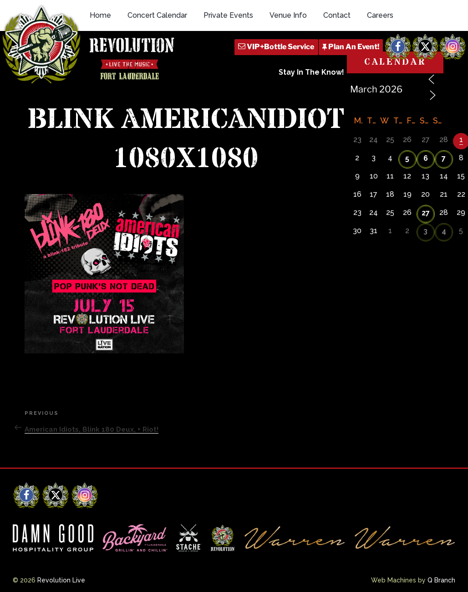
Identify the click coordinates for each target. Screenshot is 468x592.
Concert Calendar (157, 15)
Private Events (228, 15)
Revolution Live (61, 580)
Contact (337, 15)
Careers (380, 15)
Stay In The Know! (311, 72)
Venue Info (288, 15)
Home (100, 15)
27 (426, 213)
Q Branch (441, 580)
